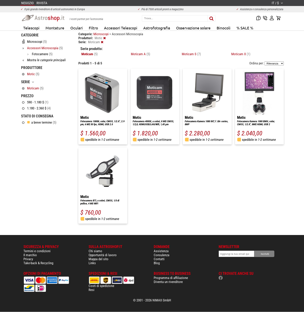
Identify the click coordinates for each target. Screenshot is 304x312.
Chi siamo (95, 251)
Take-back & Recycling (38, 263)
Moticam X (240, 54)
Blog (157, 263)
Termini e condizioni (36, 251)
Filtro (93, 27)
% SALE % (244, 27)
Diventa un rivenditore (168, 282)
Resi (91, 290)
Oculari (76, 27)
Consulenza (161, 255)
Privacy (28, 259)
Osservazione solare (193, 27)
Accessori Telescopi (120, 27)
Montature (54, 27)
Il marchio (30, 255)
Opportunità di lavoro (103, 255)
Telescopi (31, 27)
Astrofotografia (156, 27)
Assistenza (161, 251)
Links (92, 263)
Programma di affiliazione (171, 278)
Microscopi (101, 34)
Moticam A (140, 54)
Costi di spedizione (101, 286)
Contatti (159, 259)
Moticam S (191, 54)
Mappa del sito (98, 259)
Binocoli (223, 27)
